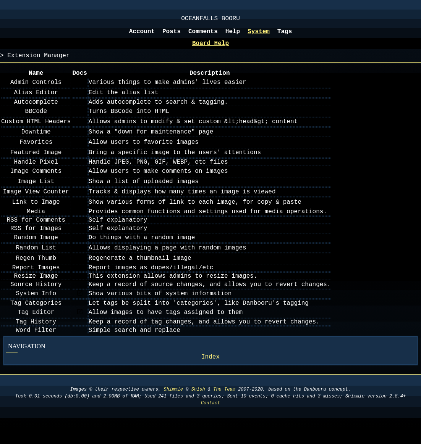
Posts (171, 35)
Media (36, 223)
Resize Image (36, 294)
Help (232, 35)
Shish (198, 415)
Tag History (36, 344)
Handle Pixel (36, 172)
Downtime (36, 141)
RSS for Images (36, 243)
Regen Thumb (36, 273)
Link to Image (36, 213)
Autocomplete (36, 110)
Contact (210, 429)
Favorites (35, 151)
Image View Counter (36, 202)
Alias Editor (36, 100)
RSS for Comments (35, 233)
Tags (284, 35)
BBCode (36, 120)
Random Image (36, 253)
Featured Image (36, 162)
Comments (203, 35)
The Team (224, 415)
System (259, 35)
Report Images (36, 284)
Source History (36, 303)
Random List (36, 263)
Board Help (210, 49)
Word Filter (36, 354)
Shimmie (173, 415)
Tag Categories (36, 324)
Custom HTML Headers (36, 131)
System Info (36, 313)
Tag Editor (36, 334)
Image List (36, 192)
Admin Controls (36, 90)
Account (142, 35)
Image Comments (36, 182)
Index (210, 382)
